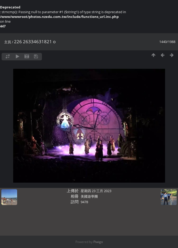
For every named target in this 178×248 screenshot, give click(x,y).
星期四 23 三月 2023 (96, 190)
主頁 (7, 42)
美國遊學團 (89, 196)
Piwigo (98, 242)
